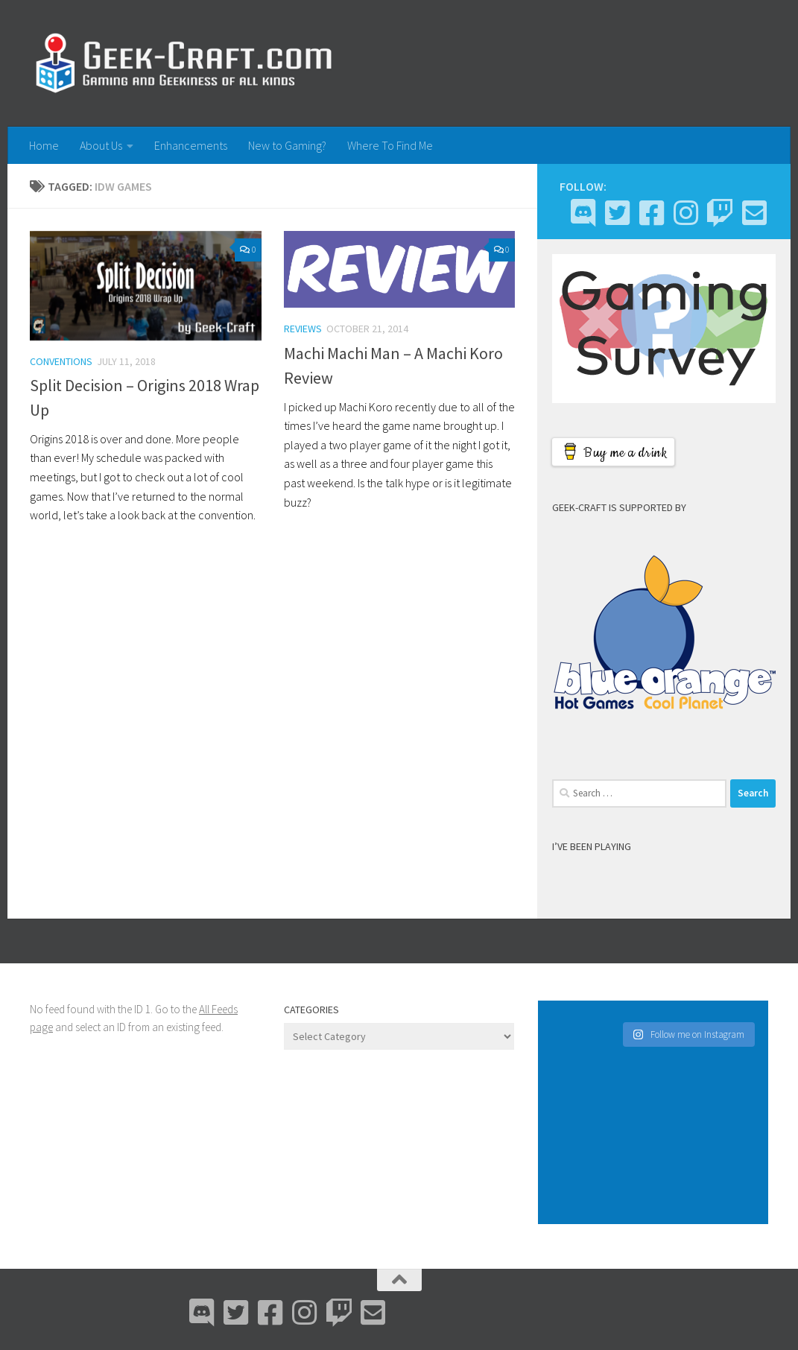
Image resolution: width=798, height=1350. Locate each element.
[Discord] (583, 213)
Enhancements (190, 145)
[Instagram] (685, 213)
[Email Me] (754, 213)
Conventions (61, 361)
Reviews (303, 328)
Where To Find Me (390, 145)
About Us (101, 145)
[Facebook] (651, 213)
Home (44, 145)
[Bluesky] (617, 213)
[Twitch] (720, 213)
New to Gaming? (287, 145)
